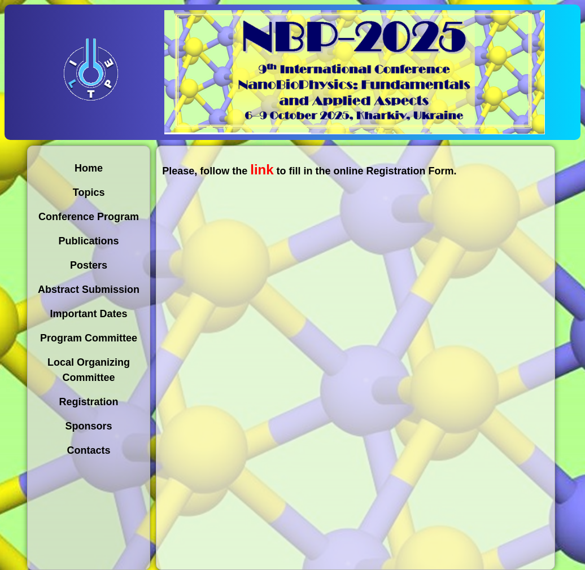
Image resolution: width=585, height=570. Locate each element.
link (261, 169)
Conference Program (88, 216)
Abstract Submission (88, 289)
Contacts (89, 450)
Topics (89, 192)
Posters (88, 265)
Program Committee (88, 338)
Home (89, 168)
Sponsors (89, 426)
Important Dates (89, 313)
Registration (89, 401)
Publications (89, 241)
